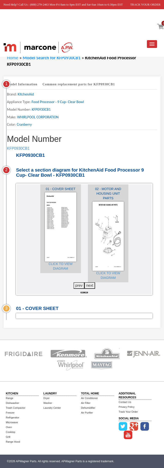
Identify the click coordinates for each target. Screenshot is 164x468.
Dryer (46, 398)
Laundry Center (52, 407)
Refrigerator (12, 417)
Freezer (10, 412)
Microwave (12, 422)
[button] (82, 292)
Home (12, 57)
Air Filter (85, 403)
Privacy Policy (126, 406)
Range (9, 398)
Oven (9, 427)
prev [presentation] (79, 285)
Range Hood (13, 441)
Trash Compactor (15, 407)
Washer (47, 403)
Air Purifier (87, 412)
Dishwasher (12, 403)
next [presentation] (89, 285)
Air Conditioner (89, 398)
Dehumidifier (88, 407)
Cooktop (10, 432)
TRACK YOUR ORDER (145, 4)
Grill (8, 436)
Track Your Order (128, 411)
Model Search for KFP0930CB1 (52, 57)
